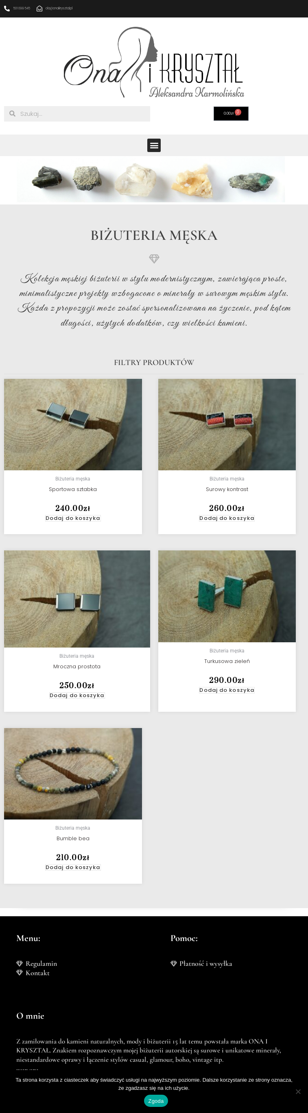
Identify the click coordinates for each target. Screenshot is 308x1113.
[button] (154, 145)
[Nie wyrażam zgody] (298, 1091)
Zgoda (156, 1101)
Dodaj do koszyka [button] (73, 518)
